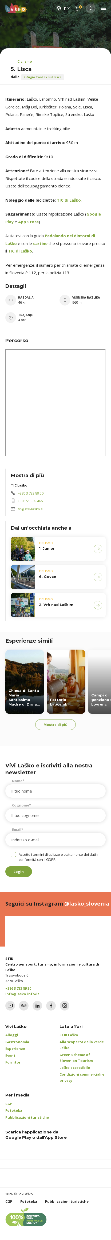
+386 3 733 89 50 (30, 493)
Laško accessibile (75, 1067)
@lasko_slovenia (86, 903)
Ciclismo (24, 61)
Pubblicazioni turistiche (27, 1117)
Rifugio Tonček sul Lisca (42, 77)
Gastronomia (17, 1041)
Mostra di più (55, 724)
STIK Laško (69, 1034)
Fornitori (13, 1062)
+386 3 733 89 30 (18, 988)
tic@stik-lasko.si (30, 509)
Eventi (11, 1055)
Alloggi (11, 1034)
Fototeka (13, 1110)
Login (19, 871)
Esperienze (15, 1048)
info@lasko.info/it (22, 994)
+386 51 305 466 (30, 501)
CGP (8, 1103)
